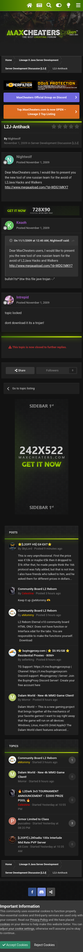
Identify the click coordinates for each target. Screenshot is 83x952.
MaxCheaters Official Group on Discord (41, 97)
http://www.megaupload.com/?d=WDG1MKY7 (36, 187)
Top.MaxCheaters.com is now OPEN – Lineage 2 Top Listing (41, 112)
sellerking (28, 659)
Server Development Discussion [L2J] (54, 143)
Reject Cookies (44, 945)
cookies (5, 924)
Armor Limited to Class (33, 819)
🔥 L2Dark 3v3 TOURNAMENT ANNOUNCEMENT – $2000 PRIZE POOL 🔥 (40, 795)
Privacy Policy (39, 919)
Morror (26, 699)
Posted (32, 162)
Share (20, 370)
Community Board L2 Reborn (37, 589)
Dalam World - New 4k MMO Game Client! (46, 695)
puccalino (24, 823)
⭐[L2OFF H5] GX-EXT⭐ (35, 544)
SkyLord (27, 548)
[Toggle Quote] (11, 240)
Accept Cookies (15, 945)
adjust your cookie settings (17, 928)
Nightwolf (14, 138)
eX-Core (23, 846)
